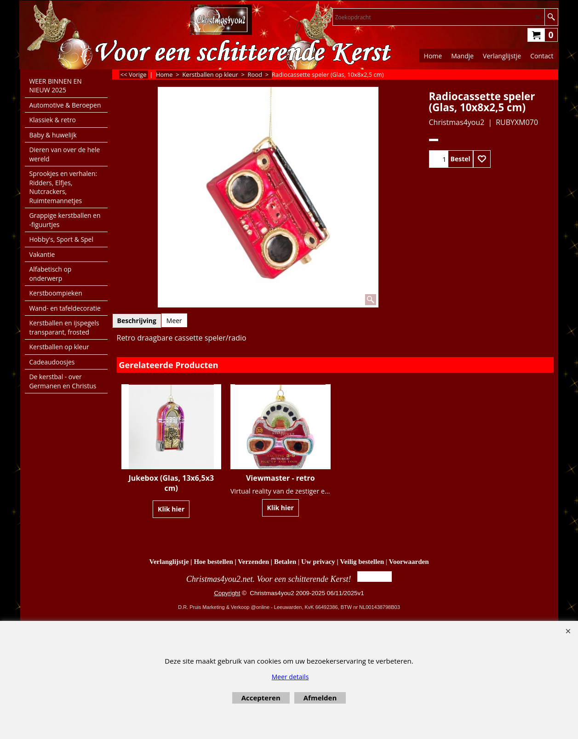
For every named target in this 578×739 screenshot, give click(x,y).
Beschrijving (136, 320)
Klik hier (171, 509)
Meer (174, 320)
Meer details (290, 676)
